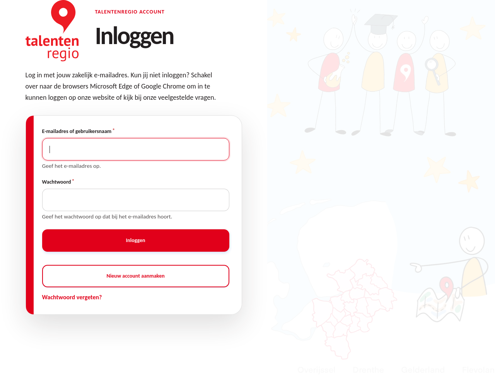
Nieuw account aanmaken (135, 276)
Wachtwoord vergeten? (72, 297)
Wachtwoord (56, 182)
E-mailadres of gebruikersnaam (77, 131)
